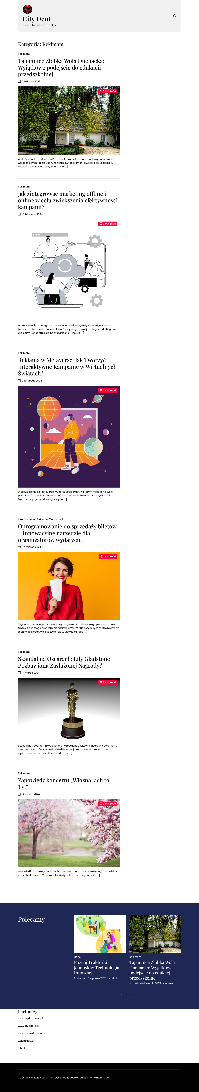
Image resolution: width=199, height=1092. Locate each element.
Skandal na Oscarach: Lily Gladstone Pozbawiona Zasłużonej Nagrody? (64, 662)
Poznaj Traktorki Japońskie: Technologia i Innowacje (98, 967)
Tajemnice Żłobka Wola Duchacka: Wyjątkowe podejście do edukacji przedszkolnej (61, 67)
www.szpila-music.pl (30, 1018)
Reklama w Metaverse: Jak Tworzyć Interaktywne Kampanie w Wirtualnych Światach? (67, 366)
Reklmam (24, 54)
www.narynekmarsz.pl (31, 1033)
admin (114, 978)
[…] (66, 166)
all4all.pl (23, 1048)
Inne (20, 519)
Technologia (56, 519)
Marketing (30, 519)
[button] (121, 994)
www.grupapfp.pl (28, 1026)
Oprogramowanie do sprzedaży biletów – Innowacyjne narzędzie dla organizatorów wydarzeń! (67, 532)
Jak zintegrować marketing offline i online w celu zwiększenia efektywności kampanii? (68, 200)
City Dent (37, 18)
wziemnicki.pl (26, 1041)
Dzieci (77, 957)
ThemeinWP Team (98, 1077)
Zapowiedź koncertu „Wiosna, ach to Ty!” (63, 783)
